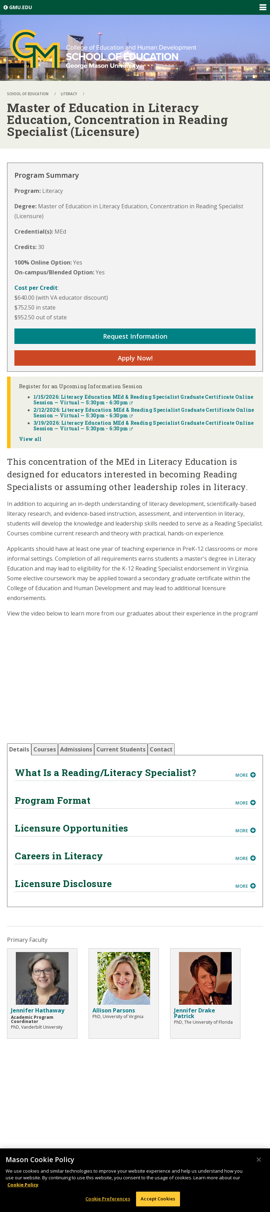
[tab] (19, 749)
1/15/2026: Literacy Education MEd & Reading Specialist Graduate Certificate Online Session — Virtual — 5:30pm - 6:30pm (143, 399)
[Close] (258, 1159)
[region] (135, 1180)
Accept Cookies (158, 1198)
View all (30, 439)
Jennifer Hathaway (37, 1010)
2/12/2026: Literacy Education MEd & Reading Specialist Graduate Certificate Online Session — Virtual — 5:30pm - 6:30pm (143, 412)
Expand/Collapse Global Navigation (262, 7)
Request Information (135, 336)
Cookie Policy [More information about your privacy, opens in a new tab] (22, 1184)
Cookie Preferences (107, 1198)
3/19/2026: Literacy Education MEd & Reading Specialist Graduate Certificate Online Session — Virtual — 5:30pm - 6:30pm (143, 425)
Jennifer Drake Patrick (194, 1013)
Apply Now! (135, 358)
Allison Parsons (113, 1010)
